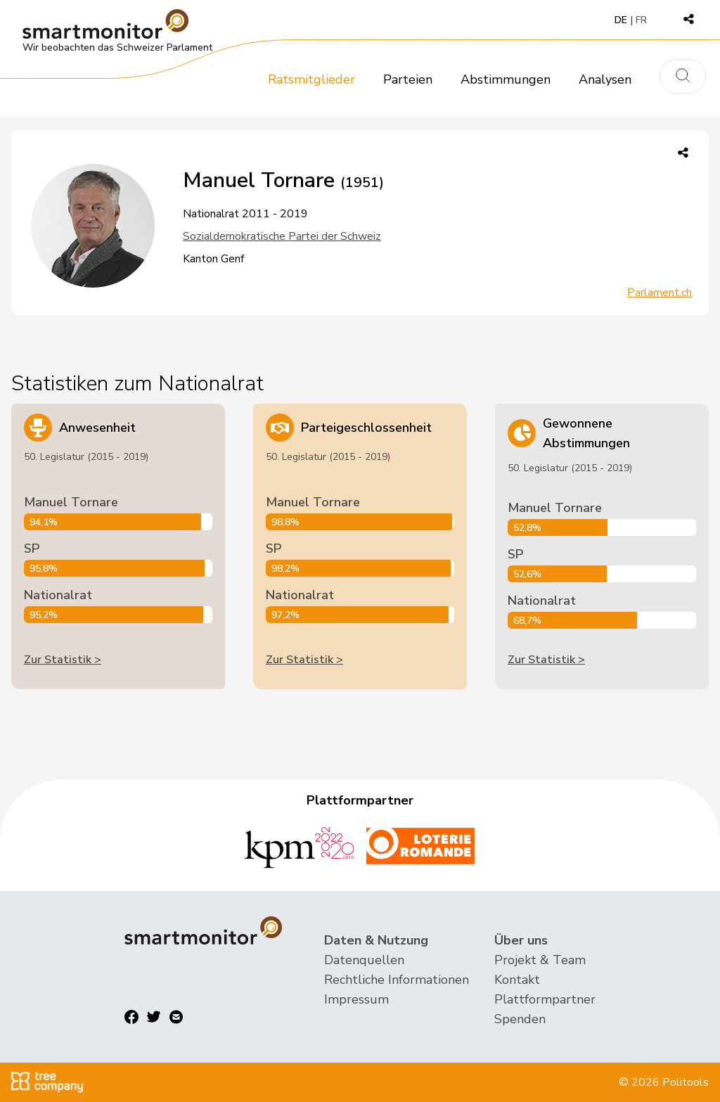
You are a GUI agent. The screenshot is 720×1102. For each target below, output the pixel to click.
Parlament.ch (659, 292)
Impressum (356, 999)
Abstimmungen (506, 79)
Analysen (605, 79)
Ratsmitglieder (311, 79)
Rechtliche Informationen (396, 979)
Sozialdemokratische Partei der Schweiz (282, 236)
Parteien (407, 79)
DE (621, 20)
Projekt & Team (540, 960)
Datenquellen (364, 960)
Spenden (520, 1019)
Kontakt (517, 979)
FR (641, 20)
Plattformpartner (545, 999)
